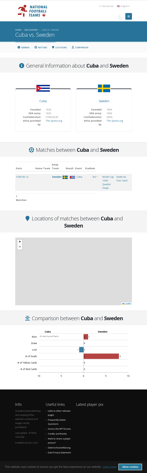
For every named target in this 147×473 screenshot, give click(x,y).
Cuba (43, 101)
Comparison (79, 47)
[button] (19, 230)
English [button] (123, 6)
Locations (59, 47)
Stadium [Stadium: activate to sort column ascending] (117, 168)
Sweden (104, 101)
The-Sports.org (54, 120)
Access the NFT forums (59, 417)
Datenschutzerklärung (59, 436)
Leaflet (126, 292)
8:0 (75, 176)
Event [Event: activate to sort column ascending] (84, 168)
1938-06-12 (22, 176)
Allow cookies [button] (130, 467)
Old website (106, 6)
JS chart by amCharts (49, 325)
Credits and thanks (57, 422)
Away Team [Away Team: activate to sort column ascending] (59, 166)
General (23, 47)
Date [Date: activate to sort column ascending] (19, 168)
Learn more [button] (110, 466)
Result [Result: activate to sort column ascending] (75, 168)
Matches (40, 47)
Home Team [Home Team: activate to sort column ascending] (47, 168)
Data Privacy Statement (59, 441)
